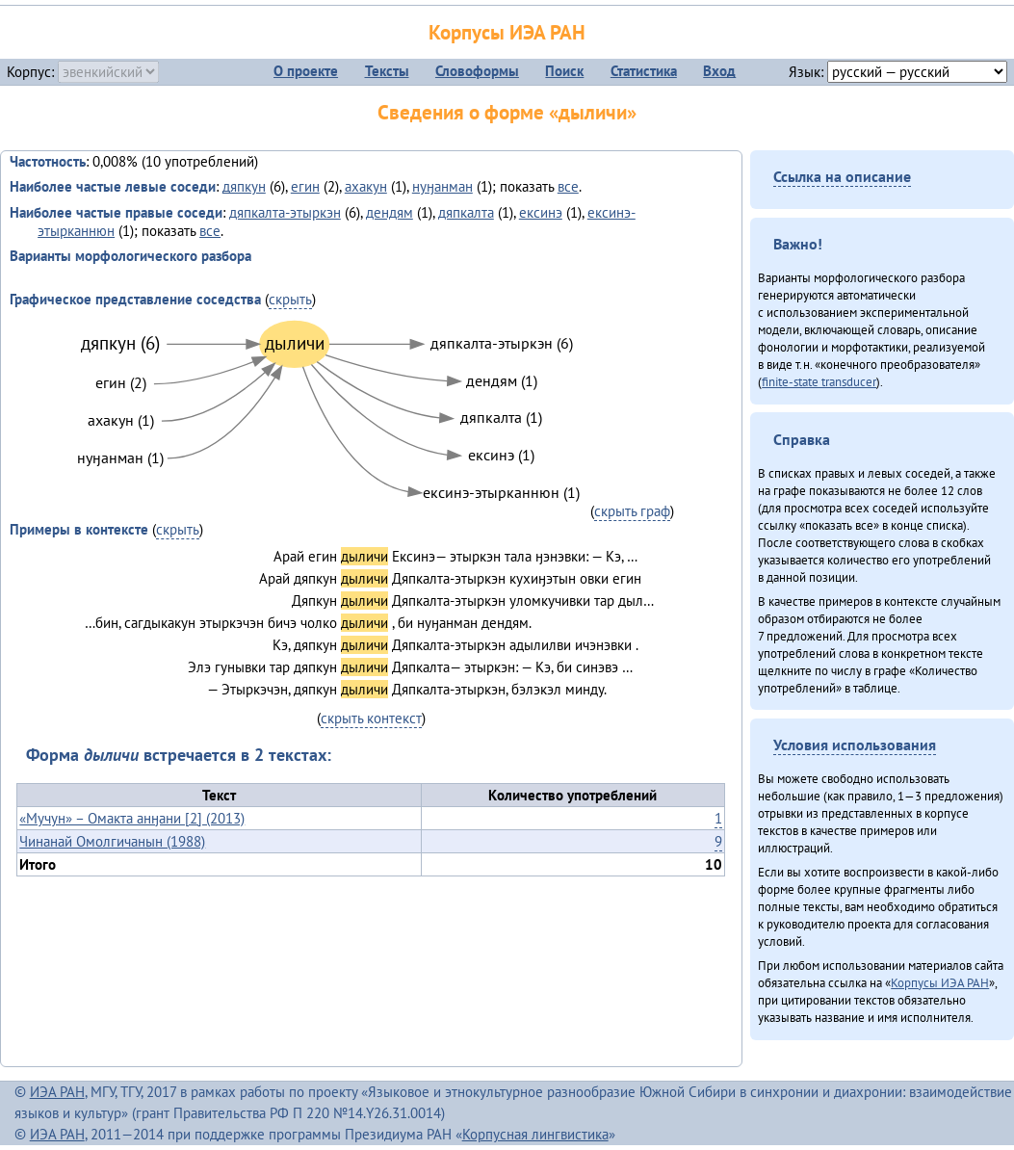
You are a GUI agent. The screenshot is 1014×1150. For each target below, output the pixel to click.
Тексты (387, 71)
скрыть (290, 299)
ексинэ (540, 212)
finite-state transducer (819, 381)
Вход (719, 71)
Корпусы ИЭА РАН (507, 32)
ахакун (366, 186)
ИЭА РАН (57, 1092)
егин (305, 186)
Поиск (564, 71)
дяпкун (244, 186)
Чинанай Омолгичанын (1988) (112, 841)
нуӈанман (442, 186)
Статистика (644, 71)
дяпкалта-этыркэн (285, 212)
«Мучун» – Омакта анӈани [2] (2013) (132, 818)
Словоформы (477, 71)
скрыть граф (632, 511)
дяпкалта (466, 212)
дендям (389, 212)
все (568, 186)
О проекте (305, 71)
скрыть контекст (371, 718)
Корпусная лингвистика (535, 1134)
